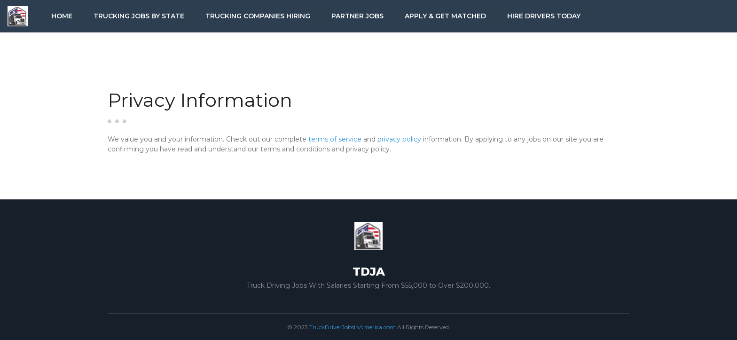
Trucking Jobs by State (139, 16)
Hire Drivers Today (543, 16)
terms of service (334, 139)
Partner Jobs (357, 16)
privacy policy (399, 139)
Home (61, 16)
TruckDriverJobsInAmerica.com (352, 327)
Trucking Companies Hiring (257, 16)
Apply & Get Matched (445, 16)
